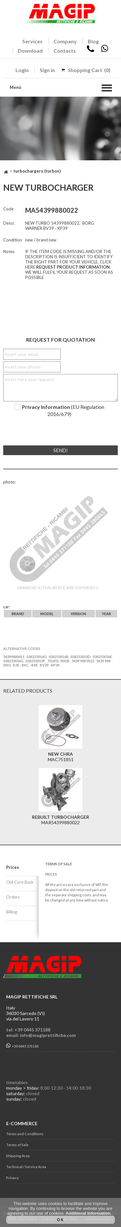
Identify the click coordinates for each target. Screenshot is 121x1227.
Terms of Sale (17, 1145)
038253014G (36, 657)
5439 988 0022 (83, 661)
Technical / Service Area (26, 1167)
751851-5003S (58, 661)
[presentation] (42, 429)
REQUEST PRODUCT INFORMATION (73, 267)
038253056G (13, 661)
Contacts (65, 51)
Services (32, 41)
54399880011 (14, 657)
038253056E (102, 657)
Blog (93, 41)
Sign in (47, 70)
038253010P (35, 661)
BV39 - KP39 (49, 665)
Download (30, 51)
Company (65, 41)
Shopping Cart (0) (89, 70)
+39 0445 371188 (22, 1045)
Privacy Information (46, 407)
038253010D (80, 657)
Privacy (12, 1178)
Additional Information (88, 1213)
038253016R (58, 657)
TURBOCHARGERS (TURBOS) (37, 171)
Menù (15, 87)
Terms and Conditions (25, 1134)
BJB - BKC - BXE (25, 665)
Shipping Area (18, 1156)
